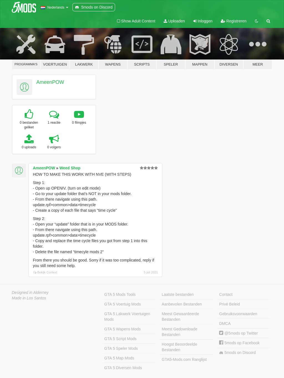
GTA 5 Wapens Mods (122, 329)
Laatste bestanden (178, 294)
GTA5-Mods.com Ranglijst (184, 359)
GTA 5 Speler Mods (121, 348)
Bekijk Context (45, 272)
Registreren (233, 21)
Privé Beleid (229, 304)
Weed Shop (69, 168)
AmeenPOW (50, 82)
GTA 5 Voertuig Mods (122, 304)
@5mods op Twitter (238, 333)
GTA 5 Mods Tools (120, 294)
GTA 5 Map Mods (119, 358)
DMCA (224, 323)
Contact (225, 294)
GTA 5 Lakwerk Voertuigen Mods (127, 317)
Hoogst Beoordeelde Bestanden (179, 347)
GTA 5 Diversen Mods (123, 368)
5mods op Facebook (239, 342)
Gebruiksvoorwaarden (238, 314)
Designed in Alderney (30, 292)
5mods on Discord (237, 352)
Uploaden (174, 21)
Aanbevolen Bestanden (182, 304)
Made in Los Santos (29, 298)
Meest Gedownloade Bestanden (179, 332)
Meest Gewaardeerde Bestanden (180, 317)
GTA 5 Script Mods (120, 338)
